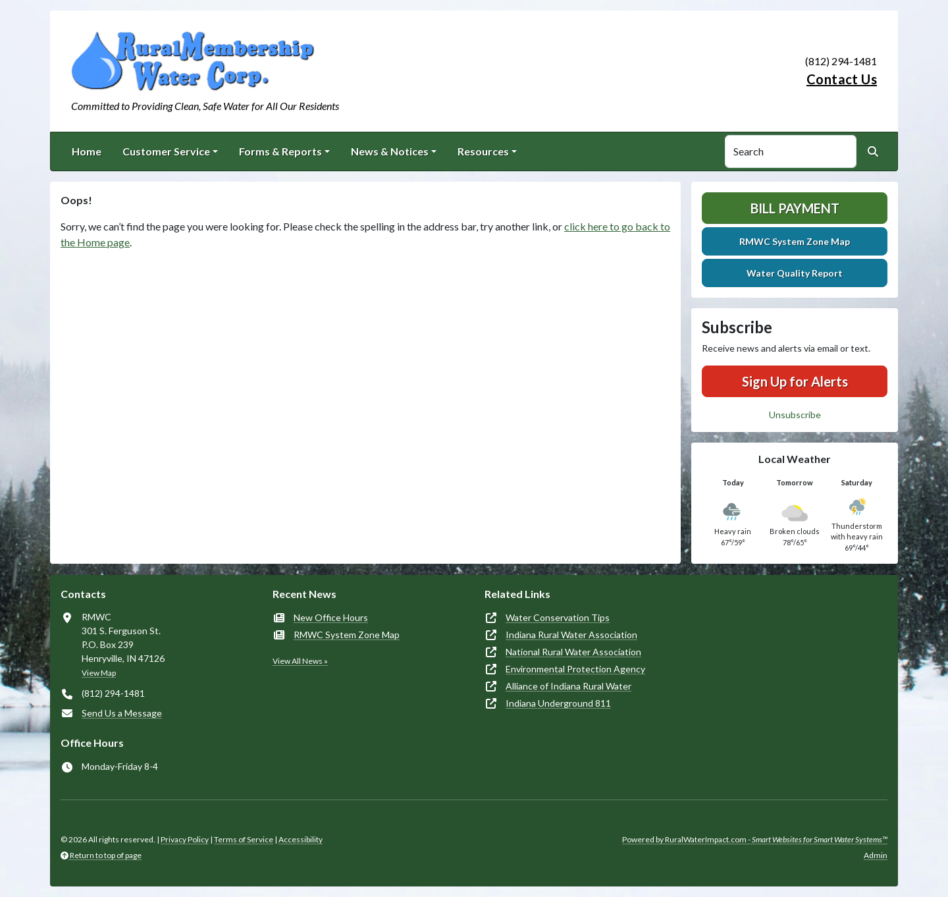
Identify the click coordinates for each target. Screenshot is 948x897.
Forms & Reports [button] (280, 151)
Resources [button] (483, 151)
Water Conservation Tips (558, 617)
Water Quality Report (795, 273)
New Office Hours (331, 617)
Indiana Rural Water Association (571, 634)
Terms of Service (243, 839)
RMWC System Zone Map (794, 241)
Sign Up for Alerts (795, 381)
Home (86, 151)
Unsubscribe (795, 414)
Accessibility (300, 839)
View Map (99, 673)
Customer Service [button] (166, 151)
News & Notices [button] (390, 151)
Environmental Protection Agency (575, 668)
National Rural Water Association (573, 651)
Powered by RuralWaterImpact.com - (754, 839)
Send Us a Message (122, 713)
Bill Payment (794, 208)
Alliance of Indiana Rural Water (568, 686)
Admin (875, 855)
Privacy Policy (185, 839)
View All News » (300, 661)
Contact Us (841, 79)
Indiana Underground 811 (558, 703)
